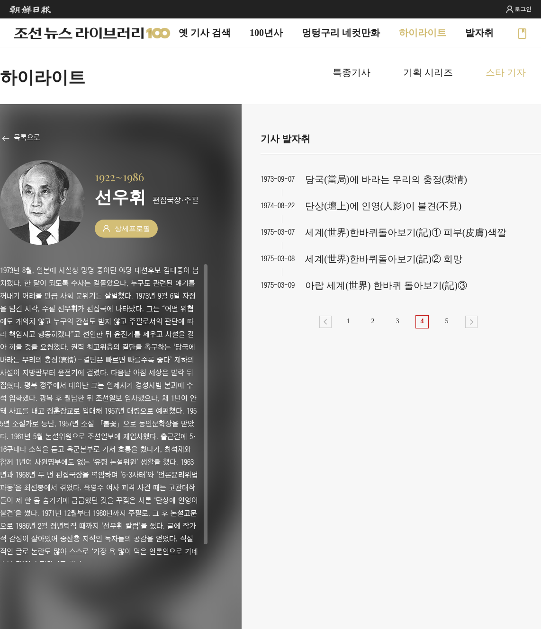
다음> (471, 321)
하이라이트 (422, 32)
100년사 (266, 32)
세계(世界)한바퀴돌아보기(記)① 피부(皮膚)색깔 (405, 232)
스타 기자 (506, 72)
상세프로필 (132, 228)
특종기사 (351, 72)
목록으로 (27, 137)
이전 (325, 321)
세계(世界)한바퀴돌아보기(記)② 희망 (383, 259)
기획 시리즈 (428, 72)
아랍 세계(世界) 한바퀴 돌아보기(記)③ (386, 285)
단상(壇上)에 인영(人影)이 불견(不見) (383, 206)
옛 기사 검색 (205, 32)
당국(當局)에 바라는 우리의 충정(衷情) (386, 179)
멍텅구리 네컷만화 (341, 32)
